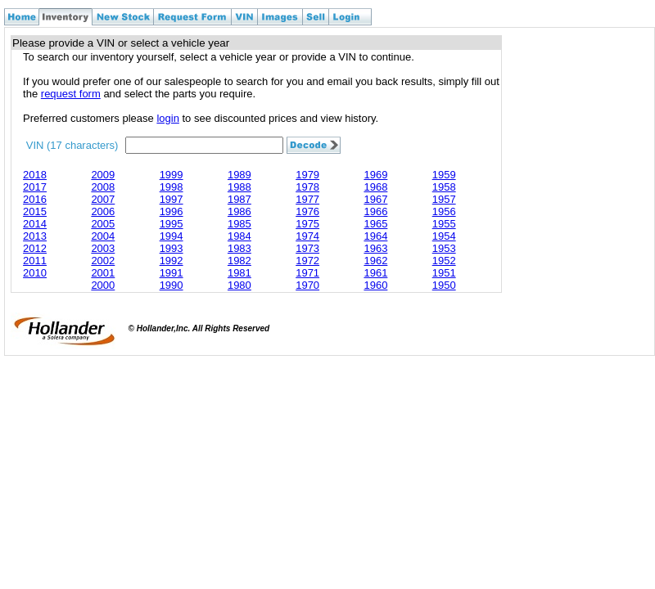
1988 (239, 187)
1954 (444, 236)
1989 (239, 175)
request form (71, 94)
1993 (171, 248)
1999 (171, 175)
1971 (307, 273)
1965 (375, 224)
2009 (103, 175)
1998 (171, 187)
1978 (307, 187)
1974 (307, 236)
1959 (444, 175)
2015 (35, 211)
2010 (35, 273)
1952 (444, 260)
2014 (35, 224)
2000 (103, 285)
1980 (239, 285)
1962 (375, 260)
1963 (375, 248)
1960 (375, 285)
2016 (35, 199)
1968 (375, 187)
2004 (103, 236)
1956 (444, 211)
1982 (239, 260)
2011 (35, 260)
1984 (239, 236)
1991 (171, 273)
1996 (171, 211)
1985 (239, 224)
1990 (171, 285)
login (167, 118)
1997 (171, 199)
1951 (444, 273)
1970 (307, 285)
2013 (35, 236)
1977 (307, 199)
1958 (444, 187)
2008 (103, 187)
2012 (35, 248)
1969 (375, 175)
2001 (103, 273)
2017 (35, 187)
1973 (307, 248)
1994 (171, 236)
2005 (103, 224)
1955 (444, 224)
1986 (239, 211)
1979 (307, 175)
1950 (444, 285)
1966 (375, 211)
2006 (103, 211)
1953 (444, 248)
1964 (375, 236)
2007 (103, 199)
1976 (307, 211)
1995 (171, 224)
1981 (239, 273)
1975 (307, 224)
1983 (239, 248)
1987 (239, 199)
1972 (307, 260)
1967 (375, 199)
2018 (35, 175)
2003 (103, 248)
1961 (375, 273)
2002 (103, 260)
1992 (171, 260)
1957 (444, 199)
